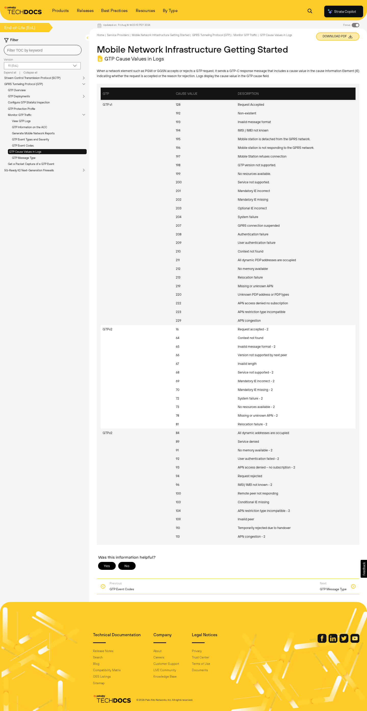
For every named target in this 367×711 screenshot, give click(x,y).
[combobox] (43, 50)
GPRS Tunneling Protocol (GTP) (23, 84)
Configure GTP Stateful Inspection (29, 102)
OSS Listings (102, 676)
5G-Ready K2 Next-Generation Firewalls (29, 170)
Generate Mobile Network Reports (33, 133)
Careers (158, 657)
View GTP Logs (21, 121)
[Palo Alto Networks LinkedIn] (333, 642)
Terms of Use (201, 664)
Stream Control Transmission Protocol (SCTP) (32, 77)
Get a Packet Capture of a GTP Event (31, 163)
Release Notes (103, 651)
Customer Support (166, 664)
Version (8, 59)
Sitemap (98, 683)
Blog (96, 664)
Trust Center (200, 657)
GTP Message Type (23, 157)
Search (98, 657)
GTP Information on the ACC (29, 127)
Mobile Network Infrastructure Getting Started (160, 35)
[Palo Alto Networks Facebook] (322, 642)
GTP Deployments (19, 96)
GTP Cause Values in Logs (25, 151)
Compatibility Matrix (107, 670)
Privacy (197, 651)
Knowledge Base (165, 676)
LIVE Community (164, 670)
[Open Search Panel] (310, 12)
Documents (200, 670)
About (157, 651)
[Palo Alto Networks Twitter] (344, 642)
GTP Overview (17, 90)
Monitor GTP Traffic (20, 114)
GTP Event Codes (23, 145)
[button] (364, 569)
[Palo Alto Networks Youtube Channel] (354, 642)
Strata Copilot (341, 11)
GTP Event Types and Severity (30, 139)
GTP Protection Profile (21, 108)
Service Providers (118, 35)
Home (100, 35)
